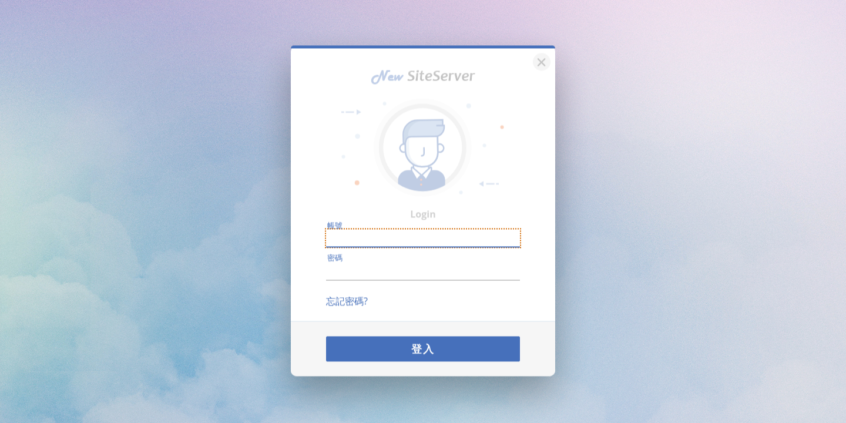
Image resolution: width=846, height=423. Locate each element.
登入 (423, 344)
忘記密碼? (347, 296)
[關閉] (540, 55)
